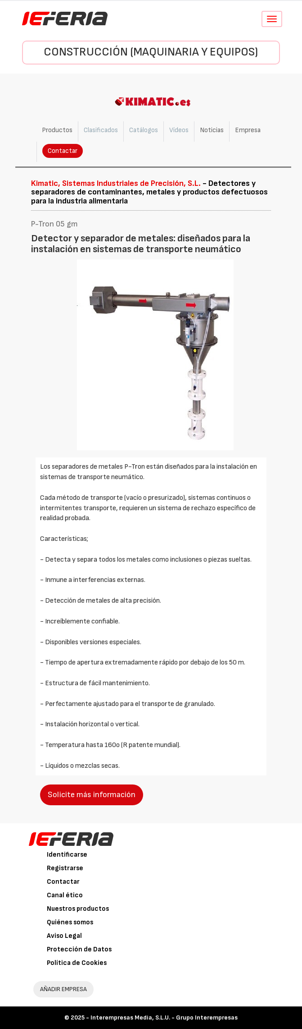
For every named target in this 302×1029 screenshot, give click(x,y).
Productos (57, 130)
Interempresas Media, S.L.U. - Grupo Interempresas (164, 1017)
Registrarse (65, 868)
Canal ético (65, 895)
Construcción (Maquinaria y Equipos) (151, 52)
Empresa (248, 130)
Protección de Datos (79, 949)
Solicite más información (91, 794)
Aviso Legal (64, 936)
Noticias (212, 130)
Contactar (62, 151)
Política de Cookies (77, 963)
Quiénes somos (70, 922)
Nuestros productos (78, 908)
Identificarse (67, 854)
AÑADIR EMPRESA (63, 989)
